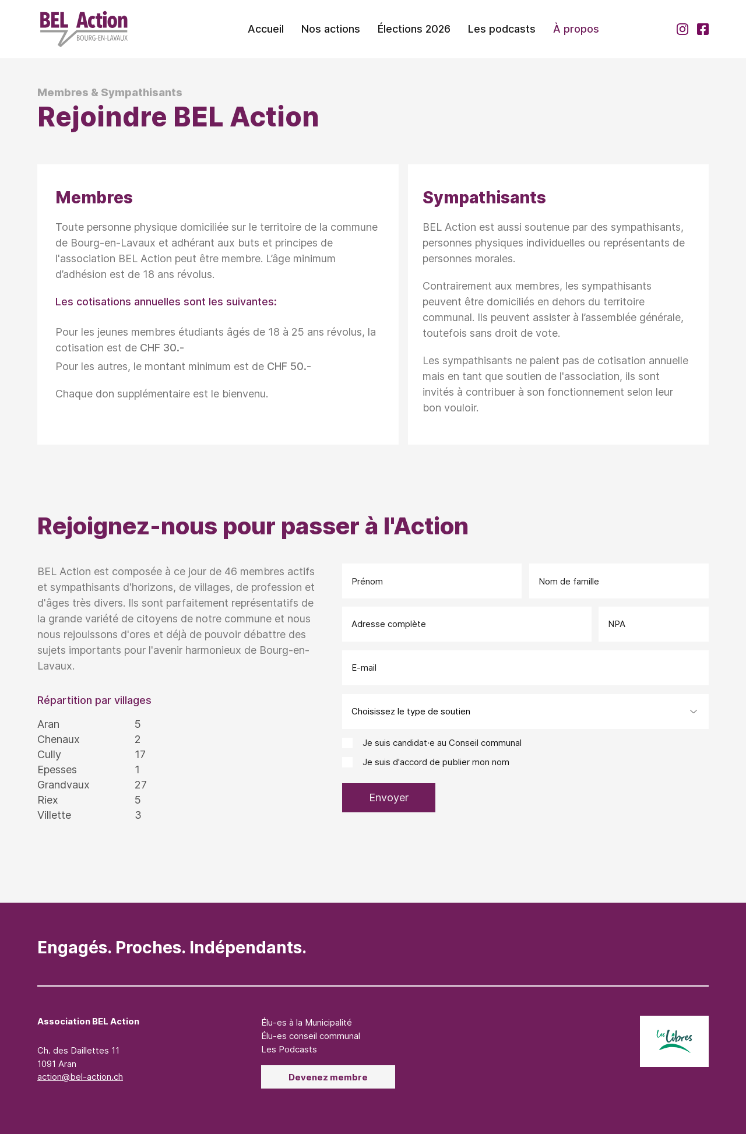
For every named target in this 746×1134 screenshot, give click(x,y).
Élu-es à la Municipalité (306, 1022)
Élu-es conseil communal (310, 1035)
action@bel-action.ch (80, 1076)
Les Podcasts (289, 1049)
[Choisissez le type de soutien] (525, 711)
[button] (331, 29)
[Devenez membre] (328, 1077)
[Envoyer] (388, 797)
